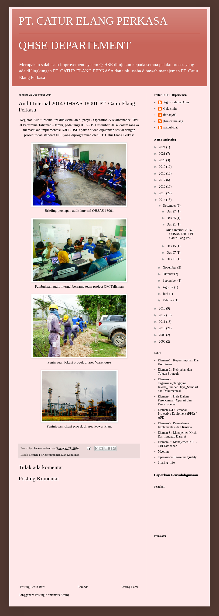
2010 (162, 328)
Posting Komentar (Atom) (52, 595)
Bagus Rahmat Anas (176, 102)
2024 (162, 147)
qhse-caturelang (173, 121)
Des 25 (172, 218)
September (170, 280)
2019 (162, 166)
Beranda (82, 587)
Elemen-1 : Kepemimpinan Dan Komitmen (54, 454)
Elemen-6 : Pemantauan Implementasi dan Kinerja (175, 425)
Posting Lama (130, 587)
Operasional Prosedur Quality (177, 457)
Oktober (168, 274)
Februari (169, 300)
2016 (162, 186)
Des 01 (172, 259)
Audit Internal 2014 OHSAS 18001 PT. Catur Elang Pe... (180, 234)
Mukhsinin (170, 108)
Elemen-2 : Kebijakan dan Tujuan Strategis (175, 371)
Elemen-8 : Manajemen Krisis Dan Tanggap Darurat (177, 434)
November (170, 267)
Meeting (163, 451)
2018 (162, 173)
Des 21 (172, 224)
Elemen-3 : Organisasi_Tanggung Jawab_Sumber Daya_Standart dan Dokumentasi (178, 385)
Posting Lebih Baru (32, 587)
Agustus (168, 287)
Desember (170, 205)
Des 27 (172, 211)
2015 (162, 193)
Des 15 (172, 246)
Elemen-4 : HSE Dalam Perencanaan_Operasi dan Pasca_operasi (175, 400)
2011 (162, 321)
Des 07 (172, 252)
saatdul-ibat (170, 127)
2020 (162, 160)
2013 (162, 308)
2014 (162, 200)
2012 (162, 315)
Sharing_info (166, 462)
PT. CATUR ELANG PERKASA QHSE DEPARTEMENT (109, 33)
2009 (162, 335)
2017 (162, 180)
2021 (162, 153)
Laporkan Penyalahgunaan (176, 475)
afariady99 (170, 115)
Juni (166, 294)
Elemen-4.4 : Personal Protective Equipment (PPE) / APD (177, 414)
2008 (162, 341)
